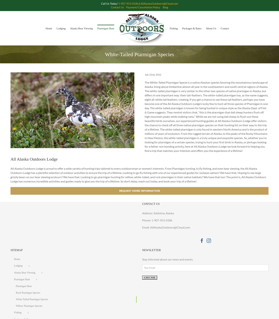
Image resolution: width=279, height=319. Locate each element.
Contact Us (117, 7)
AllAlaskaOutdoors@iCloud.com (159, 3)
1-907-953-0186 (161, 220)
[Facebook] (202, 240)
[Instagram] (209, 240)
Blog (165, 7)
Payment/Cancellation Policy (143, 7)
